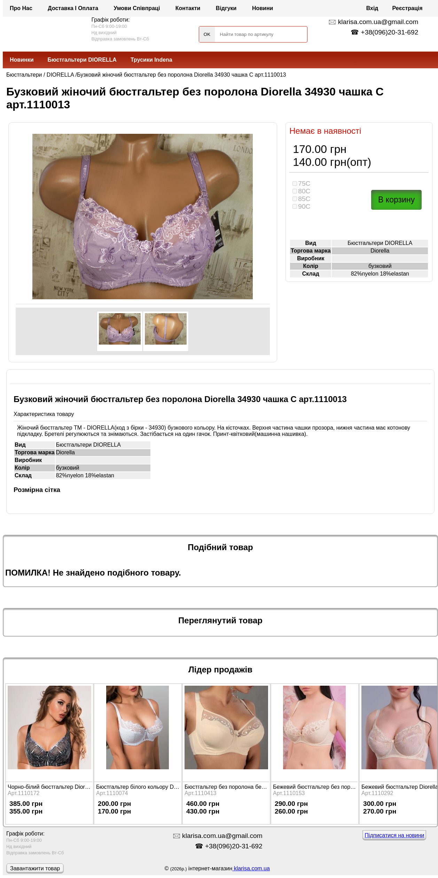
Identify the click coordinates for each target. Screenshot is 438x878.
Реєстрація (407, 8)
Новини (262, 8)
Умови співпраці (137, 8)
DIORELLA (60, 75)
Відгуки (226, 8)
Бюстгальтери (24, 75)
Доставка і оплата (73, 8)
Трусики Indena (151, 60)
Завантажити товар (35, 868)
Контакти (188, 8)
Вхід (372, 8)
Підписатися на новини (394, 835)
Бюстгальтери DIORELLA (82, 60)
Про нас (21, 8)
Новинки (22, 60)
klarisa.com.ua (251, 868)
